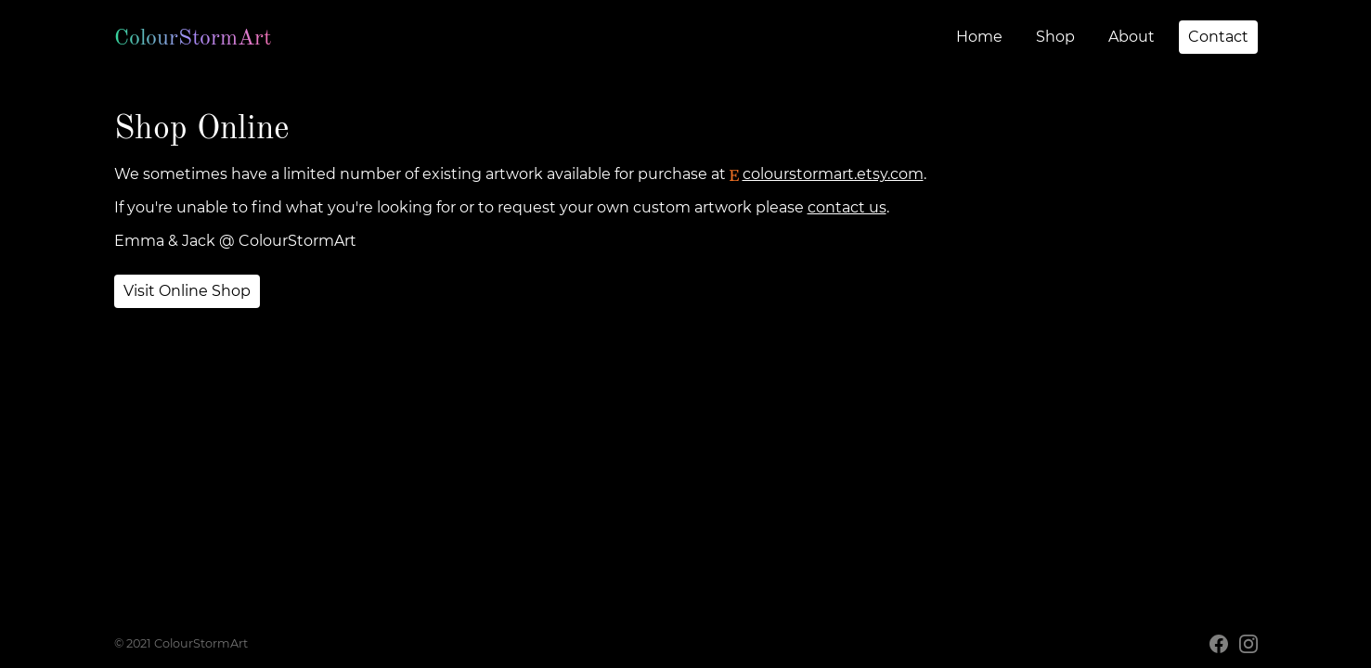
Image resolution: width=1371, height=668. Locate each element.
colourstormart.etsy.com (827, 174)
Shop (1055, 36)
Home (979, 36)
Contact (1218, 36)
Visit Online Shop (187, 291)
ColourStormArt (192, 37)
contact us (847, 207)
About (1131, 36)
